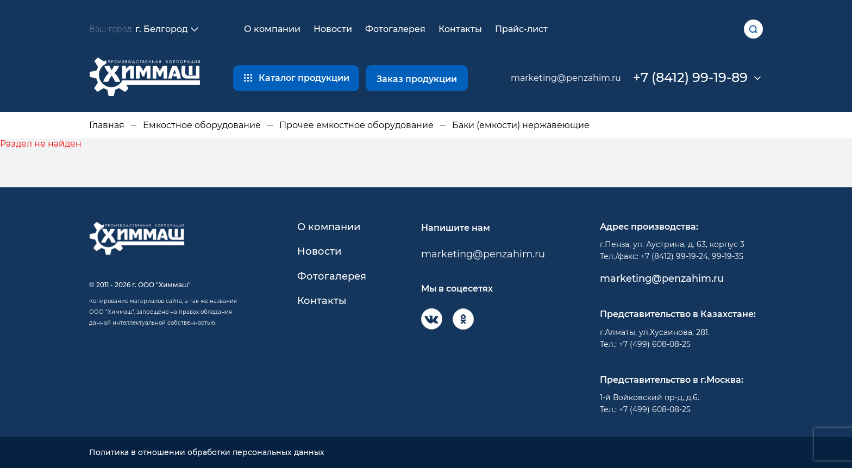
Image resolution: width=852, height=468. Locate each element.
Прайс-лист (521, 29)
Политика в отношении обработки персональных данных (206, 452)
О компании (272, 29)
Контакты (460, 29)
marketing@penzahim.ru (566, 78)
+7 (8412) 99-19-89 (690, 77)
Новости (333, 29)
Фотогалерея (395, 29)
